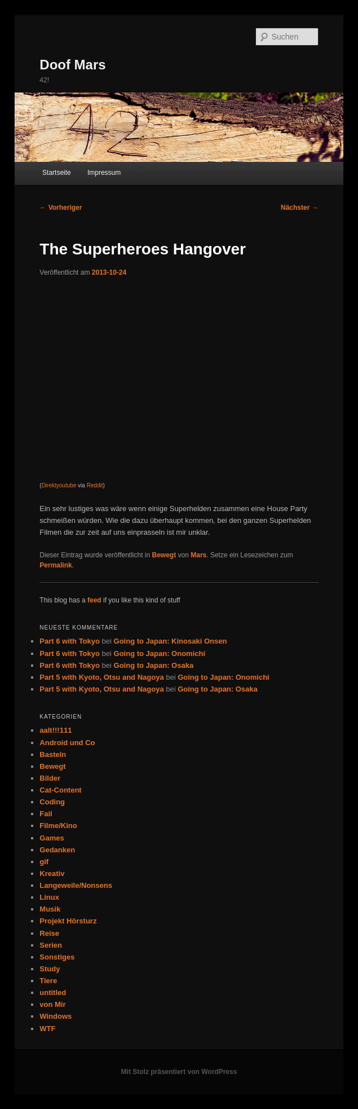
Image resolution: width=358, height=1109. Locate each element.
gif (43, 861)
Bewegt (164, 555)
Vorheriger (60, 208)
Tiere (48, 980)
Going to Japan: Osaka (154, 665)
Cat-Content (60, 790)
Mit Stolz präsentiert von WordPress (179, 1072)
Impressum (104, 173)
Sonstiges (56, 957)
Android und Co (67, 742)
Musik (49, 909)
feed (94, 600)
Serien (50, 945)
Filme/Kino (58, 825)
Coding (52, 802)
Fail (45, 813)
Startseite (56, 173)
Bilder (49, 778)
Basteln (52, 754)
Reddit (95, 485)
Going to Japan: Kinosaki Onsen (170, 641)
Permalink (55, 565)
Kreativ (51, 873)
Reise (49, 933)
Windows (55, 1016)
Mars (198, 555)
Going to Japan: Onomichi (160, 653)
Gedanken (57, 850)
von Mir (52, 1004)
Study (49, 969)
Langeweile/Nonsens (75, 885)
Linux (49, 897)
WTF (47, 1028)
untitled (52, 992)
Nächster (300, 208)
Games (51, 838)
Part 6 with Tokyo (69, 641)
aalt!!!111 (55, 730)
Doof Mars (72, 64)
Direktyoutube (59, 485)
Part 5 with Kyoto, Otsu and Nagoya (101, 677)
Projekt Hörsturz (67, 921)
